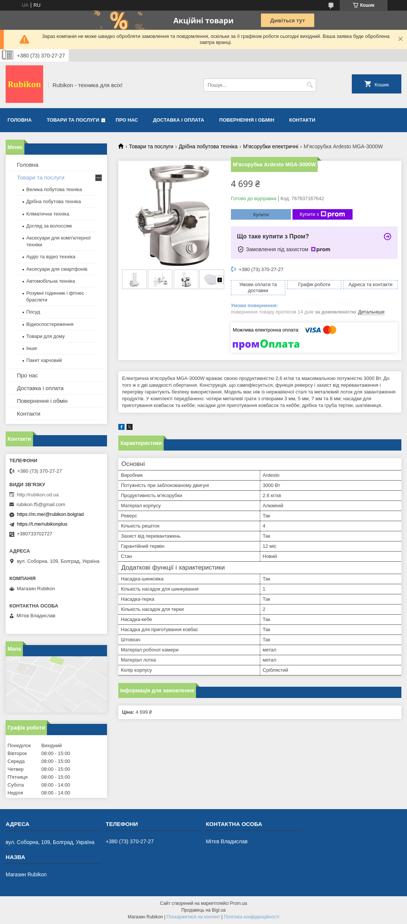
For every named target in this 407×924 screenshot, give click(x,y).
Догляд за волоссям (49, 226)
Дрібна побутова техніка (208, 146)
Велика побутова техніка (54, 189)
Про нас (127, 120)
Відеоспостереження (50, 324)
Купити (261, 214)
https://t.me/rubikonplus (42, 524)
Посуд (33, 312)
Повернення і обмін (246, 120)
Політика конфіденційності (251, 916)
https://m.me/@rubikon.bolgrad (50, 514)
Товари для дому (45, 336)
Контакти (302, 120)
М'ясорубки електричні (270, 146)
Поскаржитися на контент (193, 916)
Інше (31, 348)
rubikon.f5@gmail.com (41, 504)
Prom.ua (238, 903)
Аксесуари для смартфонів (56, 269)
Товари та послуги (73, 120)
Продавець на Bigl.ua (203, 910)
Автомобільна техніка (50, 281)
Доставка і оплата (178, 120)
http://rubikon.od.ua (38, 494)
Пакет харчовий (44, 360)
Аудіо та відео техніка (50, 256)
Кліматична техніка (47, 214)
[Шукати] (309, 85)
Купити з (322, 214)
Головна (20, 120)
